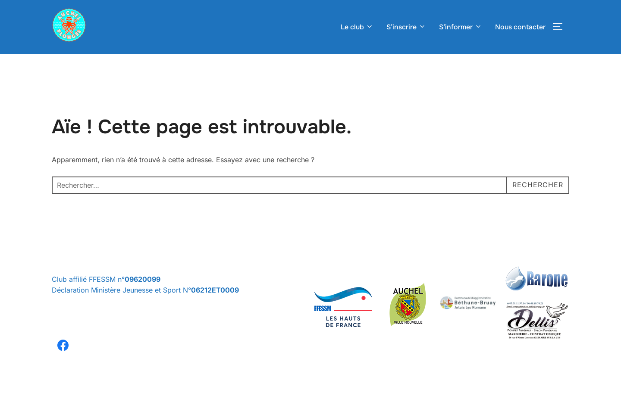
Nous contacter (520, 27)
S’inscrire (406, 27)
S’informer (460, 27)
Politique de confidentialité (89, 390)
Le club (357, 27)
